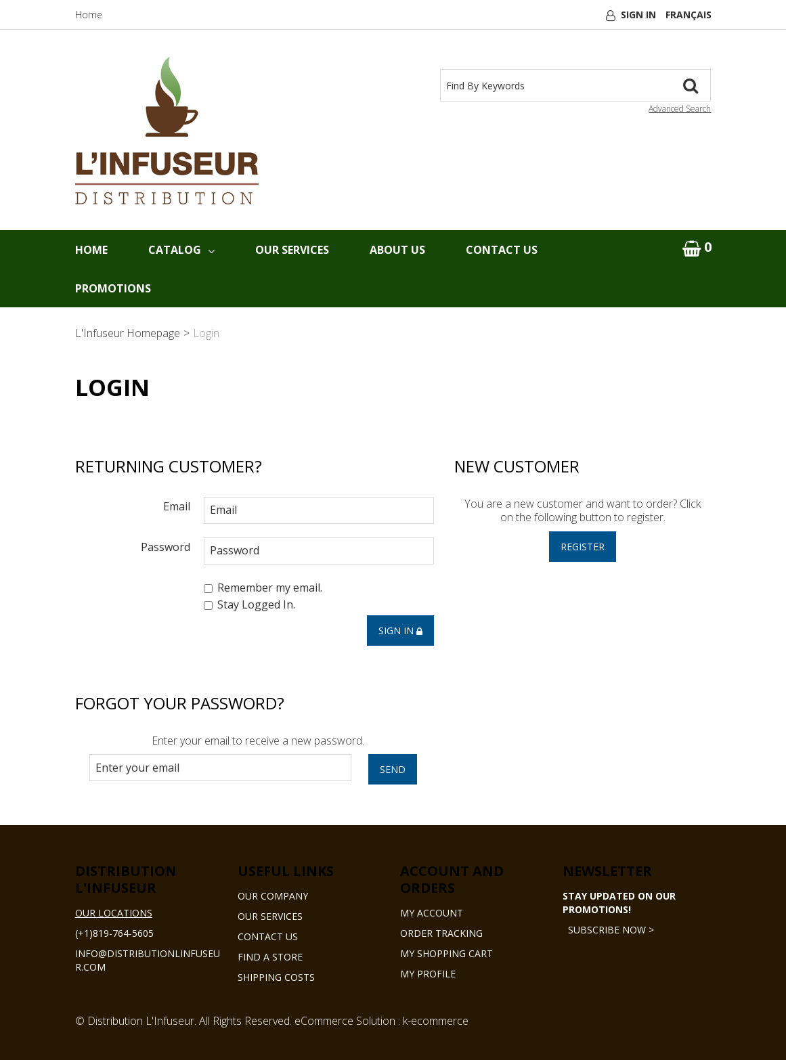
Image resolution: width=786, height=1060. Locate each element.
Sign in (400, 630)
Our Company (273, 895)
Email (176, 506)
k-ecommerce (435, 1020)
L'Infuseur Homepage (127, 333)
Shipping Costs (276, 977)
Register (583, 546)
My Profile (428, 973)
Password (165, 546)
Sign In (638, 14)
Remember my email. (263, 587)
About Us (397, 249)
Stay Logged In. (249, 605)
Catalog (181, 249)
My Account (431, 912)
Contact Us (502, 249)
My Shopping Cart (446, 953)
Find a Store (270, 956)
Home (88, 14)
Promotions (113, 288)
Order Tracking (441, 933)
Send (393, 769)
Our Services (292, 249)
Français (688, 14)
